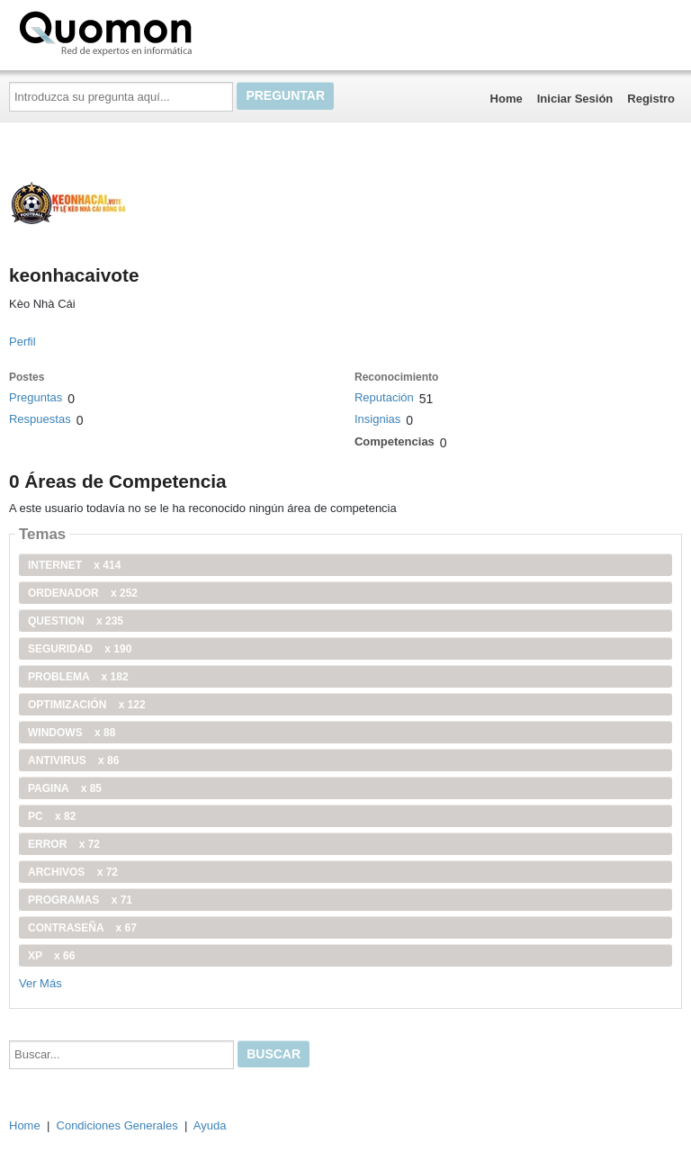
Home (506, 98)
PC (52, 816)
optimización (87, 704)
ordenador (83, 593)
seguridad (79, 649)
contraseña (82, 928)
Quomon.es (163, 31)
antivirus (73, 760)
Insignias (377, 419)
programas (80, 900)
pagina (65, 788)
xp (51, 956)
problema (78, 676)
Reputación (384, 397)
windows (71, 732)
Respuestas (40, 419)
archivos (73, 872)
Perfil (22, 341)
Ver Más (40, 983)
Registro (651, 98)
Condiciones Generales (117, 1125)
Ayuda (210, 1125)
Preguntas (35, 397)
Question (75, 621)
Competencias (394, 441)
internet (74, 565)
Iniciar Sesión (575, 98)
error (64, 844)
